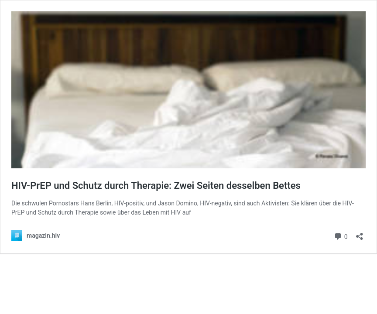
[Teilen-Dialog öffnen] (359, 233)
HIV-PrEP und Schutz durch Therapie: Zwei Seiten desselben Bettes (156, 185)
